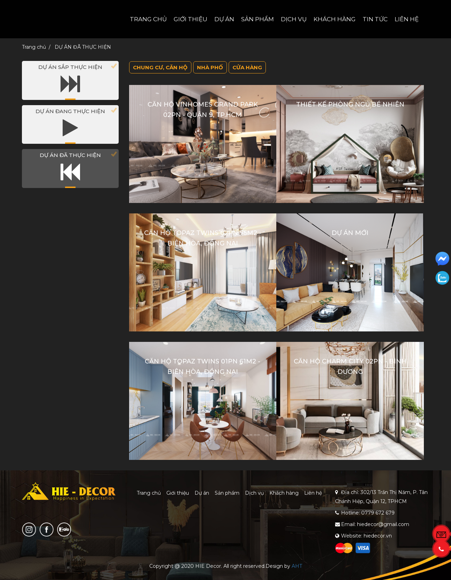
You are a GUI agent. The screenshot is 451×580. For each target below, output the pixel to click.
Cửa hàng (247, 67)
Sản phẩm (257, 19)
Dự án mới (350, 233)
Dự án (224, 19)
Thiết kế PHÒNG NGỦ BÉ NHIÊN (350, 104)
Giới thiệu (190, 19)
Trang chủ (148, 19)
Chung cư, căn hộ (160, 67)
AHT (297, 566)
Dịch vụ (294, 19)
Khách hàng (335, 19)
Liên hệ (407, 19)
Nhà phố (210, 67)
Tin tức (375, 19)
